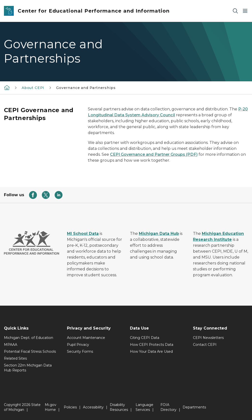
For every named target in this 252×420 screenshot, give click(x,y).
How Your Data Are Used (151, 351)
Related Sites (15, 358)
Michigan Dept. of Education (28, 337)
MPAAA (10, 344)
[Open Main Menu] (245, 11)
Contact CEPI (205, 344)
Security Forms (80, 351)
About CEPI (33, 88)
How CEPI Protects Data (151, 344)
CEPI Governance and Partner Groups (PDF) (154, 154)
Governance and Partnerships (85, 88)
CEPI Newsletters (208, 337)
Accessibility (93, 407)
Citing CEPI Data (144, 337)
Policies (70, 407)
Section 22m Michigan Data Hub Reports (28, 367)
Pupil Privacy (78, 344)
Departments (194, 407)
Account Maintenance (86, 337)
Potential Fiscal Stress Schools (30, 351)
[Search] (235, 11)
